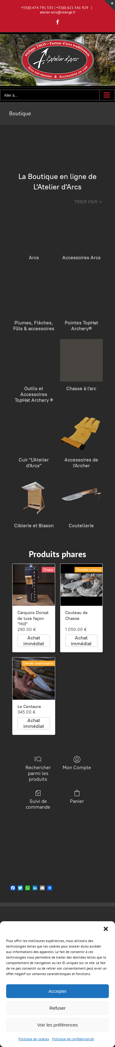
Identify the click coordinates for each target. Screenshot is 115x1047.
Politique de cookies (33, 1039)
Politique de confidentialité (73, 1039)
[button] (106, 929)
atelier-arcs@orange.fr (57, 12)
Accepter (57, 991)
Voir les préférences (57, 1024)
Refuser (57, 1008)
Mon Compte (77, 763)
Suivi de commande (38, 799)
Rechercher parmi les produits (38, 769)
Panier (77, 796)
